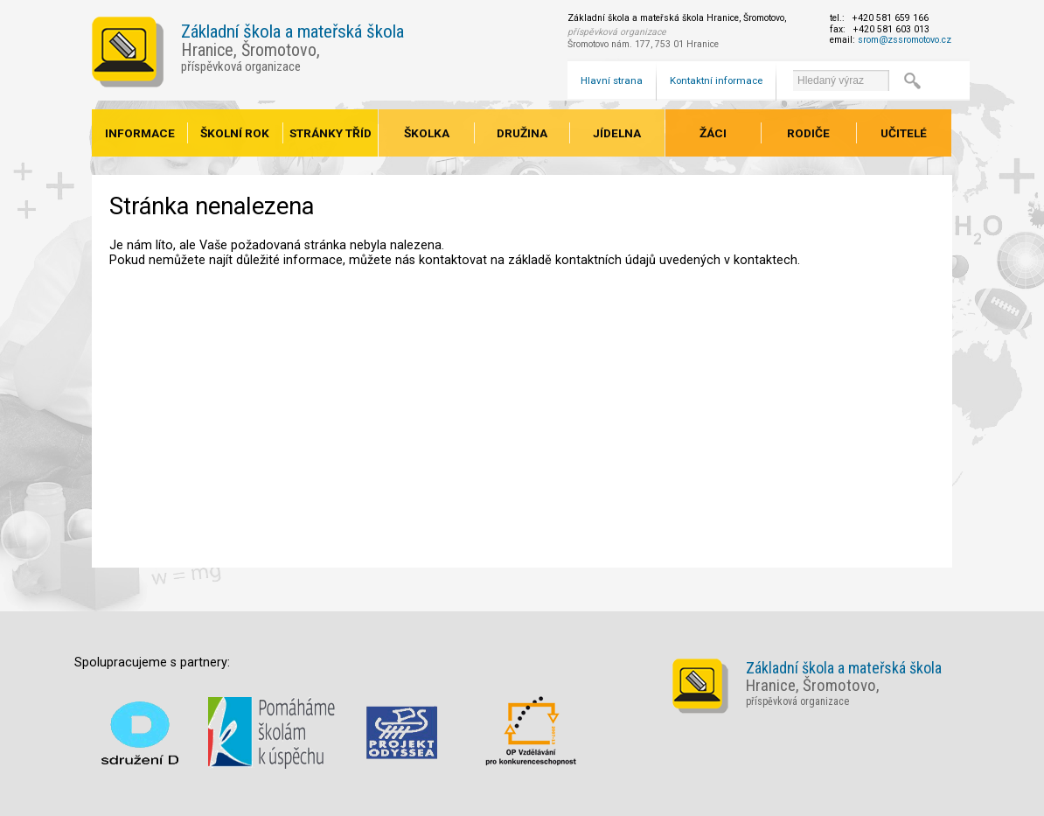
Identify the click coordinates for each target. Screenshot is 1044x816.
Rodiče (808, 133)
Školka (426, 133)
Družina (522, 133)
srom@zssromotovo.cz (904, 39)
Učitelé (903, 133)
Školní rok (234, 133)
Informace (140, 133)
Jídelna (617, 133)
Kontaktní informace (716, 80)
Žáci (713, 133)
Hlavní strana (612, 80)
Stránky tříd (330, 133)
